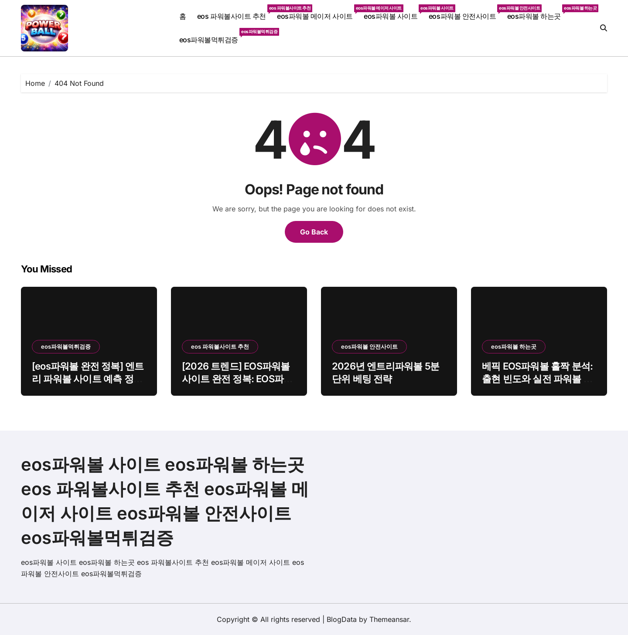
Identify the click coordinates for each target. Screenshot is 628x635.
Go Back (314, 232)
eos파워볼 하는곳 (537, 12)
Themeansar (389, 619)
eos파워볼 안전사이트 (465, 12)
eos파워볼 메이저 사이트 (317, 12)
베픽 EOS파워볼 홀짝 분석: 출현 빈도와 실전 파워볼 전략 (537, 378)
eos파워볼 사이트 (393, 12)
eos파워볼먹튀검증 (211, 36)
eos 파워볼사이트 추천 (234, 12)
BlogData (342, 619)
